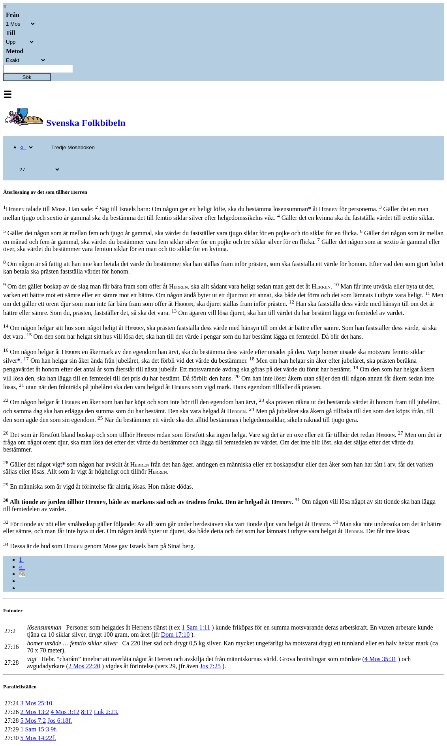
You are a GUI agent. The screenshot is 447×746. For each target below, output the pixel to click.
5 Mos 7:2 (33, 720)
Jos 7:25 (210, 666)
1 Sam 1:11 (196, 627)
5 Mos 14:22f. (38, 738)
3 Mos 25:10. (37, 703)
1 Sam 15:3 (34, 729)
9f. (54, 729)
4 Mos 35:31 (380, 659)
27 (22, 573)
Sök (27, 77)
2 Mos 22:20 (84, 666)
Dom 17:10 (175, 634)
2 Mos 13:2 (34, 712)
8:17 (86, 712)
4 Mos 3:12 (65, 712)
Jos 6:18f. (59, 720)
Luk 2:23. (106, 712)
